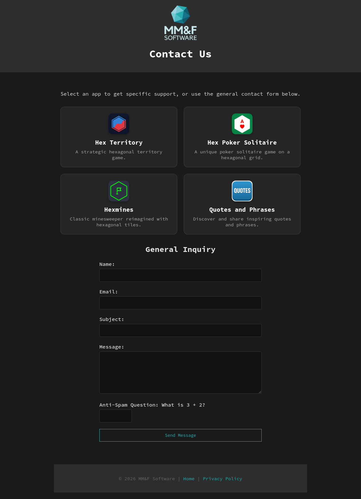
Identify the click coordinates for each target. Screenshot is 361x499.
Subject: (111, 319)
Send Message (180, 435)
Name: (107, 264)
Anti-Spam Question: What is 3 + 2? (152, 404)
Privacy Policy (222, 478)
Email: (108, 291)
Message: (111, 346)
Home (189, 478)
